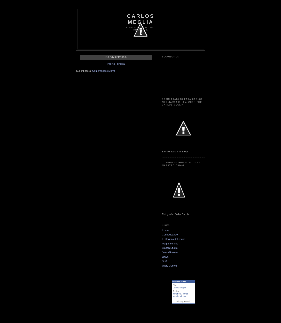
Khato (165, 230)
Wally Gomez (169, 265)
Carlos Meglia (179, 287)
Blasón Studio (170, 247)
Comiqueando (170, 234)
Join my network (183, 301)
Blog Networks (179, 281)
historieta (177, 294)
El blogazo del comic (173, 239)
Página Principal (116, 63)
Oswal (165, 256)
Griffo (165, 261)
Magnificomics (170, 243)
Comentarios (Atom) (103, 70)
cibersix (184, 296)
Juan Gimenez (170, 252)
